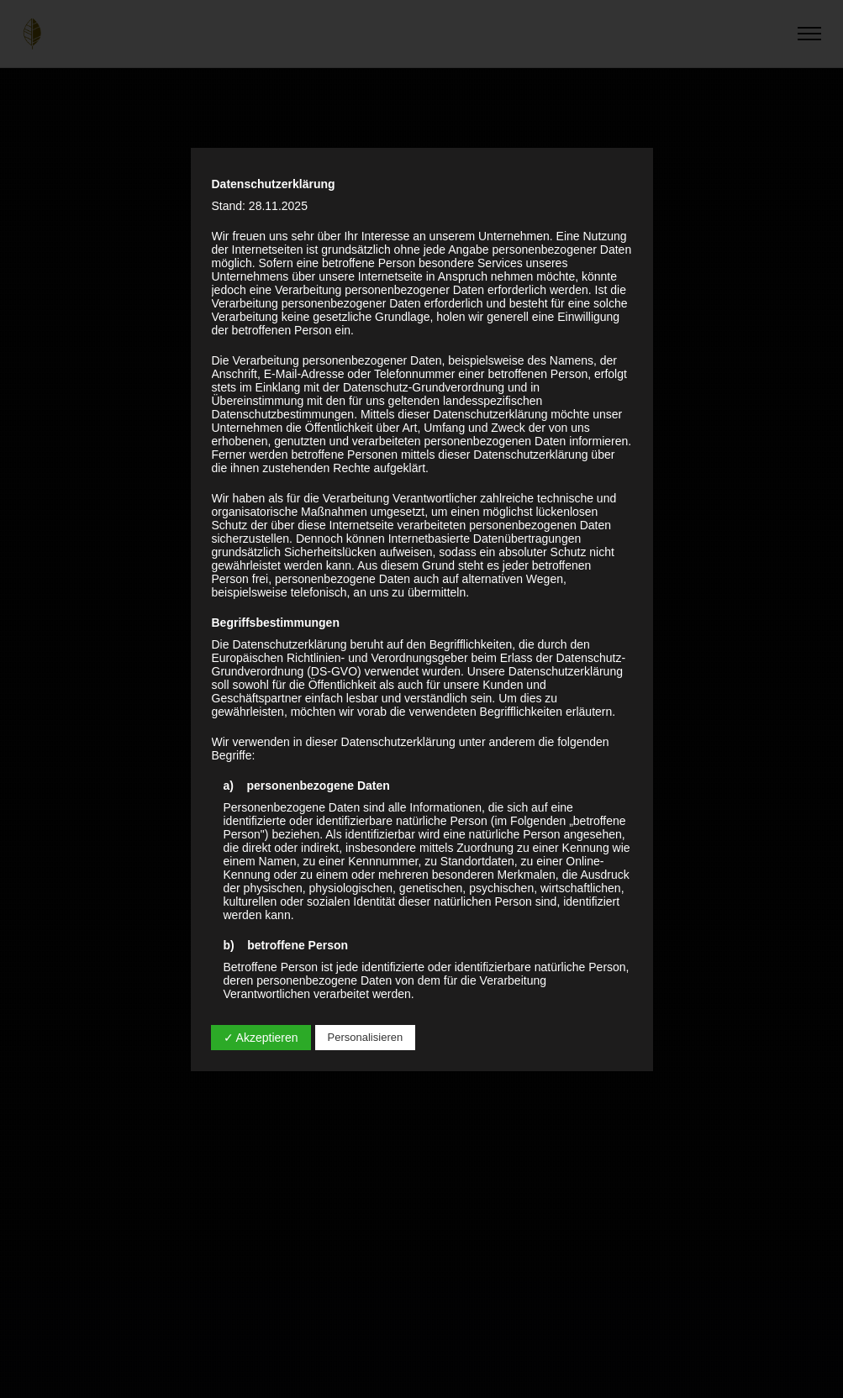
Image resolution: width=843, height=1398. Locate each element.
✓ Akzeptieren (261, 1037)
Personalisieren (365, 1037)
